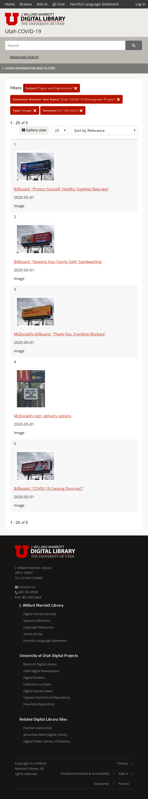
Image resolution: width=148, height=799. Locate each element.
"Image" (25, 110)
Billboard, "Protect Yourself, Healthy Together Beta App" (61, 188)
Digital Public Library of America (46, 741)
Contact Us (25, 587)
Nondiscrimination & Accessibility (85, 773)
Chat (59, 4)
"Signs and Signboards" (51, 88)
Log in (141, 4)
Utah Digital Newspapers (41, 671)
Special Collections (36, 620)
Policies (123, 783)
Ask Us (42, 4)
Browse (26, 4)
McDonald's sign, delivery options (42, 415)
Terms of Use (32, 634)
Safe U (123, 773)
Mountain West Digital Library (45, 734)
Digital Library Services (39, 614)
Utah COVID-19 (23, 31)
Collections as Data (37, 684)
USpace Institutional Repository (46, 697)
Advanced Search (24, 57)
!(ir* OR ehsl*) (63, 110)
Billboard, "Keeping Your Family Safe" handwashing (58, 261)
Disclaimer (101, 783)
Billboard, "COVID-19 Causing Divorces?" (48, 488)
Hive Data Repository (39, 704)
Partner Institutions (37, 728)
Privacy (122, 763)
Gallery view (35, 130)
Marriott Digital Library (40, 664)
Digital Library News (38, 691)
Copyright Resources (38, 627)
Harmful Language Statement (94, 4)
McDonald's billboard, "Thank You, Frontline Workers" (60, 333)
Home (10, 4)
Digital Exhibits (34, 677)
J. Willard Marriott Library (33, 567)
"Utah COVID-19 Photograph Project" (66, 99)
